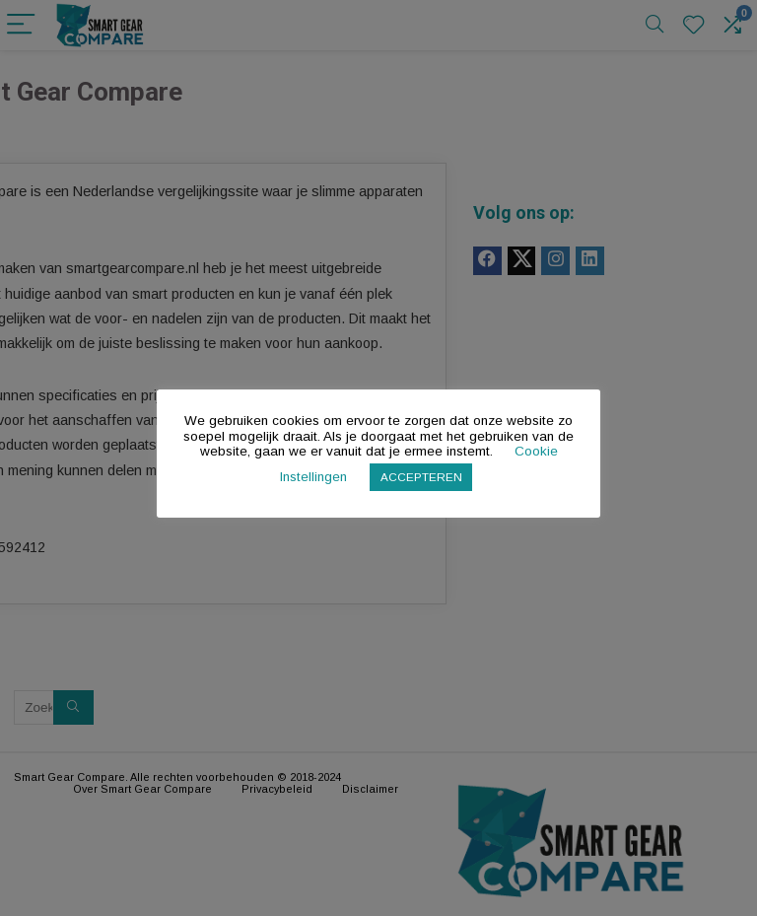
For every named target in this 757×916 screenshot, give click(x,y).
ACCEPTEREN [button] (421, 476)
